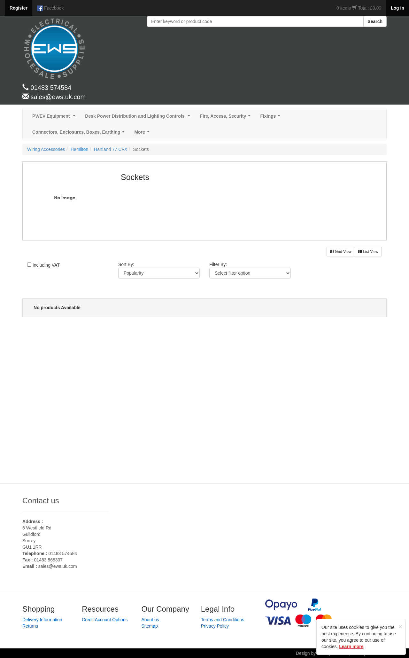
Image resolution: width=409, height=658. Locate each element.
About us (150, 619)
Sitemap (150, 626)
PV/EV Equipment (55, 118)
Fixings (271, 118)
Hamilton (79, 149)
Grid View (340, 251)
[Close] (400, 626)
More (143, 133)
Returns (30, 626)
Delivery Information (42, 619)
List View (368, 251)
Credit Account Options (104, 619)
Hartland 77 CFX (110, 149)
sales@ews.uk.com (57, 566)
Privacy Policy (215, 626)
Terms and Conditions (222, 619)
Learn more (351, 646)
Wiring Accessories (46, 149)
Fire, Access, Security (226, 118)
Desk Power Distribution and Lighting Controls (139, 118)
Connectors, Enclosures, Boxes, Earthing (79, 133)
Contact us (40, 500)
